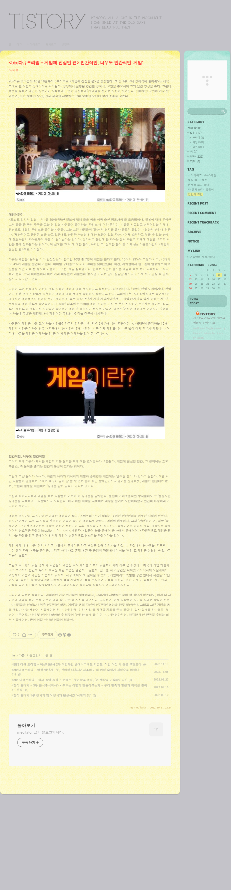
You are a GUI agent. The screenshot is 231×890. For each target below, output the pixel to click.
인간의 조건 (195, 194)
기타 (195, 161)
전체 (195, 128)
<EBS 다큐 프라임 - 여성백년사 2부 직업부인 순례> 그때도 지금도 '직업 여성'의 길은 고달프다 (77, 759)
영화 (196, 156)
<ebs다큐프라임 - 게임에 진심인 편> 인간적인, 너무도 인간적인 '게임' (76, 62)
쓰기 (214, 322)
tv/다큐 (13, 70)
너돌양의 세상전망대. (203, 257)
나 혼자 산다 (196, 189)
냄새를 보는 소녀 (198, 185)
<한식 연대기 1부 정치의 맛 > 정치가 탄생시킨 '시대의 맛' (51, 790)
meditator (198, 328)
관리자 (206, 322)
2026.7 (213, 264)
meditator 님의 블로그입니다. (40, 827)
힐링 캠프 (194, 180)
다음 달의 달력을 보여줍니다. (219, 265)
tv (13, 750)
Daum (196, 332)
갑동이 (210, 189)
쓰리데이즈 (195, 175)
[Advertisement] (90, 126)
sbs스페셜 (210, 175)
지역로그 (198, 318)
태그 (19, 44)
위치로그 (51, 44)
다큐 (21, 750)
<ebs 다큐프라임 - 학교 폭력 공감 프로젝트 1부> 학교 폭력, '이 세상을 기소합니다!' (69, 774)
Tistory (200, 337)
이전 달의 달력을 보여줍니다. (209, 265)
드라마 (199, 137)
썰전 (205, 180)
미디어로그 (33, 44)
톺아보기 (85, 21)
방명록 (66, 44)
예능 (198, 142)
